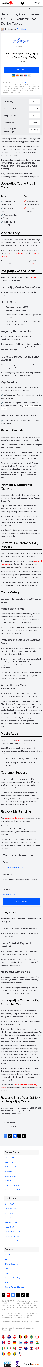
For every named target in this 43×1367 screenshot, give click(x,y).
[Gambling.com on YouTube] (8, 1295)
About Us (8, 1255)
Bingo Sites (8, 1172)
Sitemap (7, 1282)
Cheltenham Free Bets (12, 1190)
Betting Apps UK (10, 1167)
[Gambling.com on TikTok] (23, 1295)
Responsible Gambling (12, 1278)
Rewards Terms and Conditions (15, 1287)
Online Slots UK (10, 1204)
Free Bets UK (9, 1227)
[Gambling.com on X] (3, 1295)
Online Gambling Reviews (13, 1241)
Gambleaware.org (27, 83)
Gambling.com (5, 9)
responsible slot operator (15, 818)
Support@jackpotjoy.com (13, 867)
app (17, 740)
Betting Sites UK (10, 1162)
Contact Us (8, 1269)
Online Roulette (10, 1218)
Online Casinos (17, 9)
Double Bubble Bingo (17, 253)
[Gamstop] (8, 1364)
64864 (33, 264)
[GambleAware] (31, 1364)
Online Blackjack (10, 1213)
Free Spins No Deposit (12, 1236)
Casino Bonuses (10, 1209)
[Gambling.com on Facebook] (13, 1295)
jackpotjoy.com (9, 894)
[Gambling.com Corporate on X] (27, 1295)
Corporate (8, 1273)
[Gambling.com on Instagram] (18, 1295)
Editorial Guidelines (11, 1264)
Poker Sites (8, 1181)
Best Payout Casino (11, 1222)
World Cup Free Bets (12, 1185)
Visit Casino (21, 901)
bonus (33, 277)
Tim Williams (21, 29)
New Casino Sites (10, 1176)
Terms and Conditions (11, 1322)
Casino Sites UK (10, 1158)
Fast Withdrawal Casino (12, 1232)
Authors (7, 1259)
